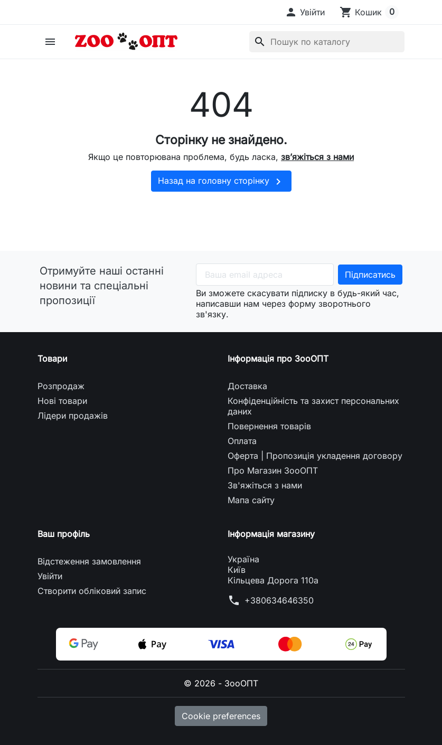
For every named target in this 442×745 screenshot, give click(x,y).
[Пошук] (327, 41)
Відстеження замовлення (89, 561)
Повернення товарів (269, 426)
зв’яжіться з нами (317, 157)
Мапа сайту (251, 500)
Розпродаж (60, 386)
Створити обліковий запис (91, 591)
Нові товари (62, 400)
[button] (304, 12)
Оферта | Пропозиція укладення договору (315, 455)
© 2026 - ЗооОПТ (221, 683)
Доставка (247, 386)
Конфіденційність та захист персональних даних (313, 406)
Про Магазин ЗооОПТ (273, 470)
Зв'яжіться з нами (265, 485)
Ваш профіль (63, 534)
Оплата (242, 441)
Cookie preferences (221, 716)
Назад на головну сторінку (221, 181)
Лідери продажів (72, 415)
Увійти (49, 576)
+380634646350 (279, 600)
